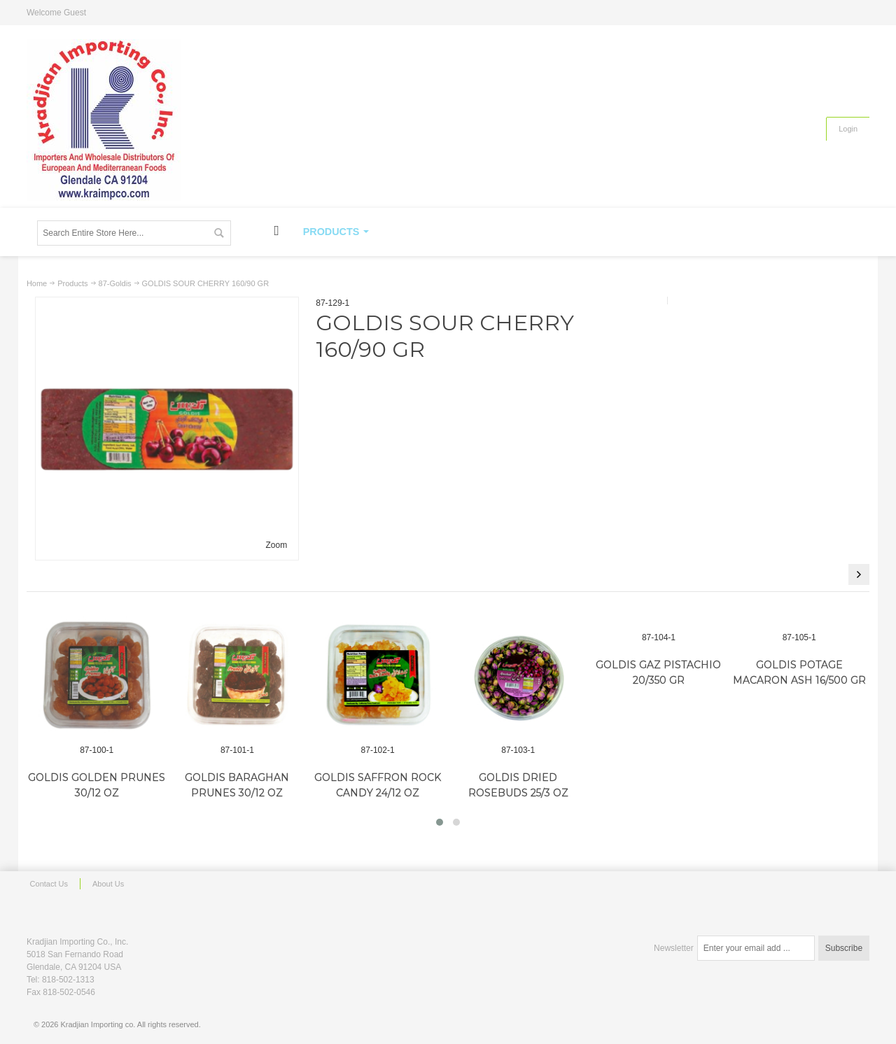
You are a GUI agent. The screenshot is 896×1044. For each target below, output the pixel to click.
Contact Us (49, 884)
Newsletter (674, 948)
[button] (439, 822)
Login (848, 129)
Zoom (277, 545)
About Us (108, 884)
